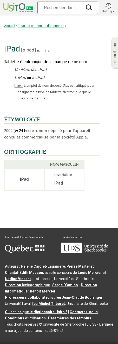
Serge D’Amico (65, 285)
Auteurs (11, 266)
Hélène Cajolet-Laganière (43, 266)
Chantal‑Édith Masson (24, 272)
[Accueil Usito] (17, 8)
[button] (108, 8)
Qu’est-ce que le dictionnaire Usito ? (36, 312)
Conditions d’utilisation (25, 318)
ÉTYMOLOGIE (22, 119)
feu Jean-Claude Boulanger (79, 297)
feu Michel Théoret (48, 304)
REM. (19, 85)
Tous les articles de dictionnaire (41, 26)
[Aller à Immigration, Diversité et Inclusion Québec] (24, 251)
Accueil (9, 26)
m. (42, 50)
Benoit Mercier (43, 291)
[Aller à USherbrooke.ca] (84, 252)
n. (38, 50)
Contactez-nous (84, 312)
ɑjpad (28, 50)
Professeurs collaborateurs (29, 297)
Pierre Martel (78, 266)
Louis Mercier (90, 272)
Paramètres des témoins (69, 318)
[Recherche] (60, 7)
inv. (47, 50)
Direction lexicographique (27, 285)
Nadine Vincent (18, 279)
